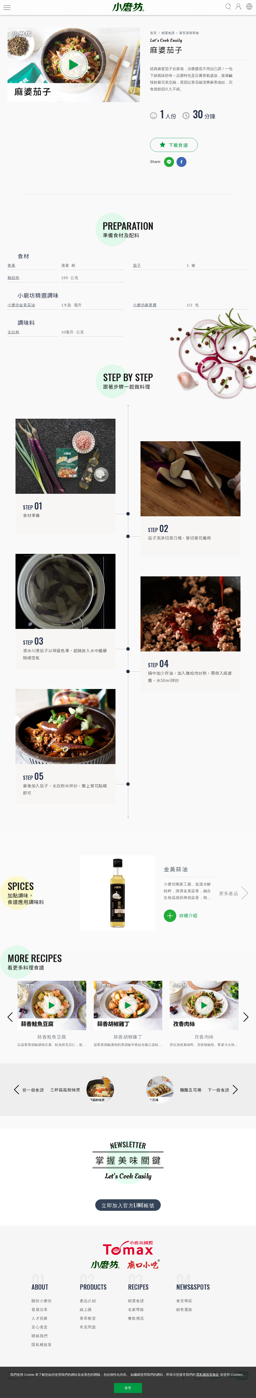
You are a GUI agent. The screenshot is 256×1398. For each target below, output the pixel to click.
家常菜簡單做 (189, 33)
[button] (233, 893)
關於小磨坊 (42, 1301)
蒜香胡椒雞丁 (128, 1036)
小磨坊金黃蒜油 (21, 305)
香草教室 (88, 1318)
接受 (127, 1388)
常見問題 (88, 1327)
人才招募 (40, 1318)
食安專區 (184, 1301)
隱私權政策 (42, 1344)
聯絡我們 (40, 1336)
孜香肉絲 (204, 1036)
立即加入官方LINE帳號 (128, 1205)
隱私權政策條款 (207, 1374)
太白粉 (13, 332)
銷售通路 (184, 1309)
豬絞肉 (13, 278)
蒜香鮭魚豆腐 (51, 1036)
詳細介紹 (181, 915)
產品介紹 (88, 1301)
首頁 (153, 33)
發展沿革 (40, 1309)
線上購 (86, 1309)
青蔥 (12, 265)
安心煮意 (40, 1327)
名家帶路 (136, 1309)
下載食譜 (178, 145)
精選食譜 (168, 33)
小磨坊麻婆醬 (145, 305)
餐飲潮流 (136, 1318)
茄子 (137, 265)
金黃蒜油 (176, 869)
